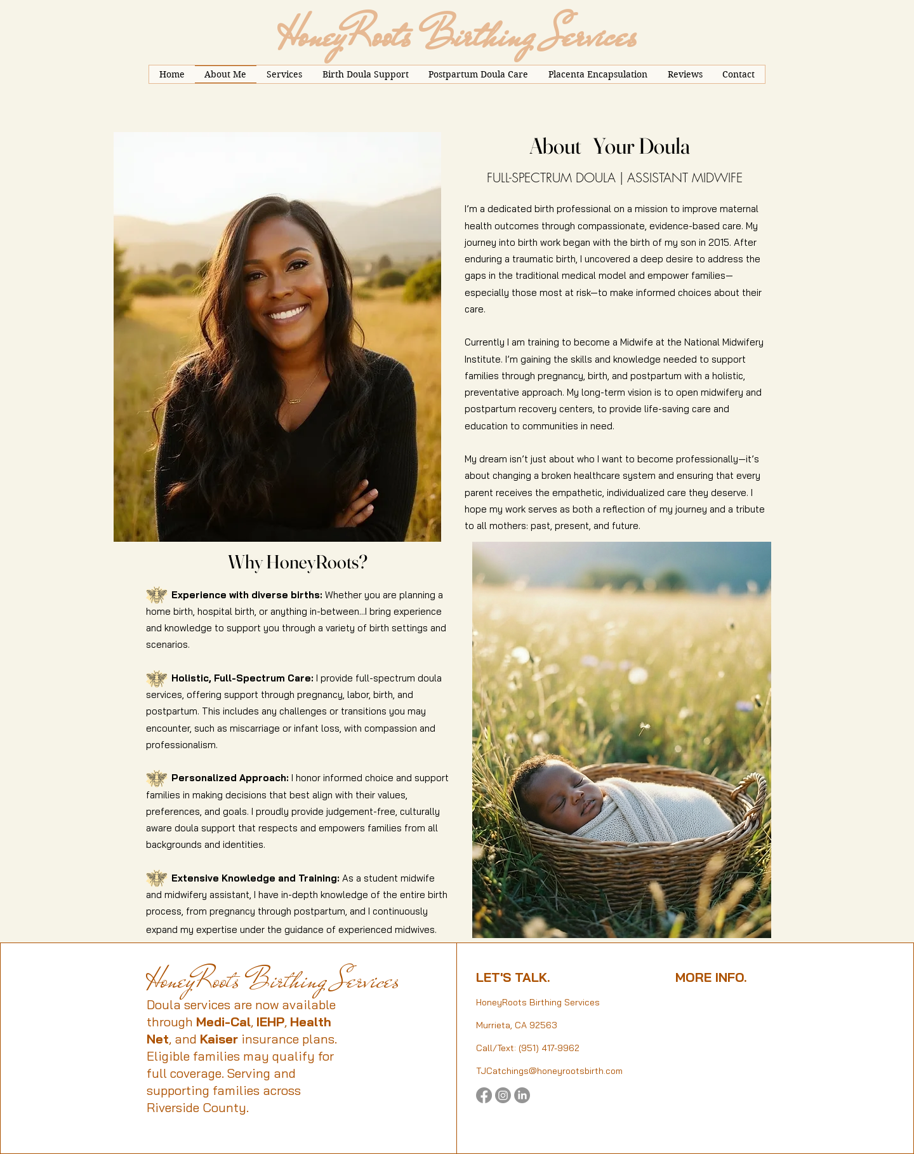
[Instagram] (503, 1095)
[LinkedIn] (522, 1095)
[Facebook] (484, 1095)
